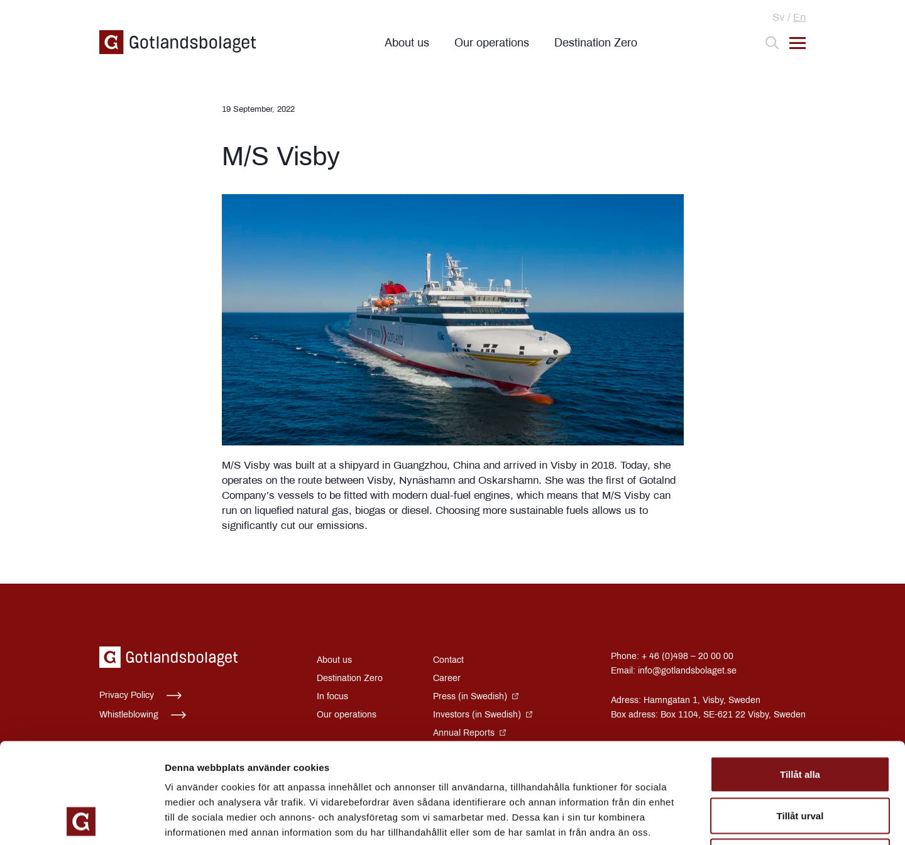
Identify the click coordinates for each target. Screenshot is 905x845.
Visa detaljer (683, 820)
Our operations (491, 42)
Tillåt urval (800, 721)
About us (407, 42)
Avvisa (800, 762)
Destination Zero (595, 42)
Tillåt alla (800, 680)
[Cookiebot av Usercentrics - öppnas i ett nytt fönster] (81, 820)
